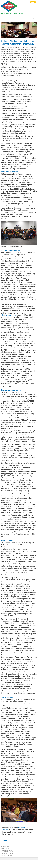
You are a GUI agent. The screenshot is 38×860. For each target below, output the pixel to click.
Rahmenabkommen (9, 315)
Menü (32, 2)
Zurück (4, 840)
